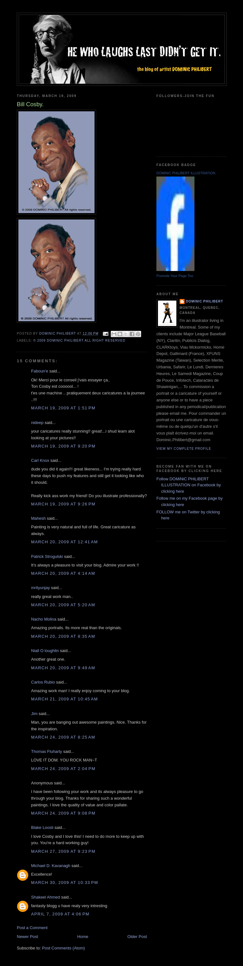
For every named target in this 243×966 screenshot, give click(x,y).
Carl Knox (40, 460)
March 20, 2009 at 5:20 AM (63, 604)
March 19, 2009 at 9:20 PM (63, 446)
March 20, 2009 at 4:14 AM (63, 573)
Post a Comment (32, 927)
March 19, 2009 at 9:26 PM (63, 504)
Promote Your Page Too (174, 276)
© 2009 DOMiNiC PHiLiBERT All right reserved (79, 340)
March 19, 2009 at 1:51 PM (63, 408)
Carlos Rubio (43, 682)
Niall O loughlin (45, 650)
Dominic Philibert (204, 301)
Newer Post (27, 936)
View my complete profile (183, 448)
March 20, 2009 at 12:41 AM (64, 541)
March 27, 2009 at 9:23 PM (63, 851)
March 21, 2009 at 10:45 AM (64, 699)
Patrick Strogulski (47, 556)
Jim (34, 713)
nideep (37, 422)
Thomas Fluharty (46, 751)
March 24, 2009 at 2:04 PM (63, 768)
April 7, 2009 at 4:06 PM (60, 914)
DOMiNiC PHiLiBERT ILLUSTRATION (185, 173)
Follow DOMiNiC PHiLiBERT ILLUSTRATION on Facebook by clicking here (188, 485)
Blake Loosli (42, 827)
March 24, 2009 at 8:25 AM (63, 737)
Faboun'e (39, 371)
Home (83, 936)
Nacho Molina (43, 619)
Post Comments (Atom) (63, 948)
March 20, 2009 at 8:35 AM (63, 636)
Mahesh (38, 518)
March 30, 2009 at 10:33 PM (64, 882)
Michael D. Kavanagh (50, 865)
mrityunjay (40, 587)
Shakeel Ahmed (45, 897)
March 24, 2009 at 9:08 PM (63, 813)
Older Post (137, 936)
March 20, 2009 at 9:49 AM (63, 667)
